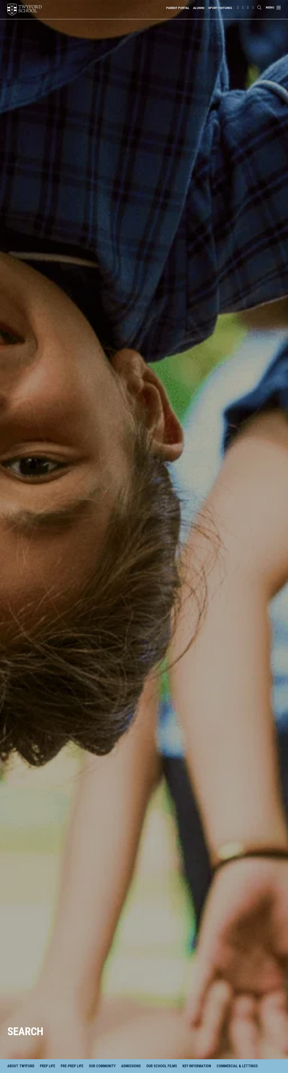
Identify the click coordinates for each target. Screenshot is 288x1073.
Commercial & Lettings (237, 1066)
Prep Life (47, 1066)
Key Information (196, 1066)
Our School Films (161, 1066)
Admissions (131, 1066)
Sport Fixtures (220, 8)
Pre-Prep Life (72, 1066)
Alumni (198, 8)
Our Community (102, 1066)
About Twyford (20, 1066)
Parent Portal (177, 8)
